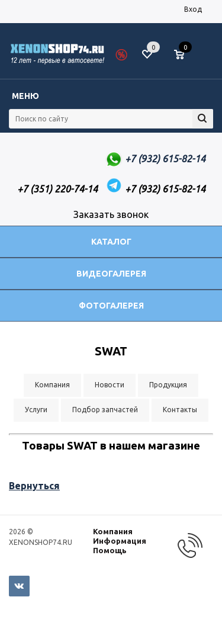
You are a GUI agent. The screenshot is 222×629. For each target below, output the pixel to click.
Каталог (111, 241)
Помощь (110, 550)
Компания (113, 531)
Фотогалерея (111, 305)
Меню (25, 96)
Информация (119, 541)
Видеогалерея (111, 273)
